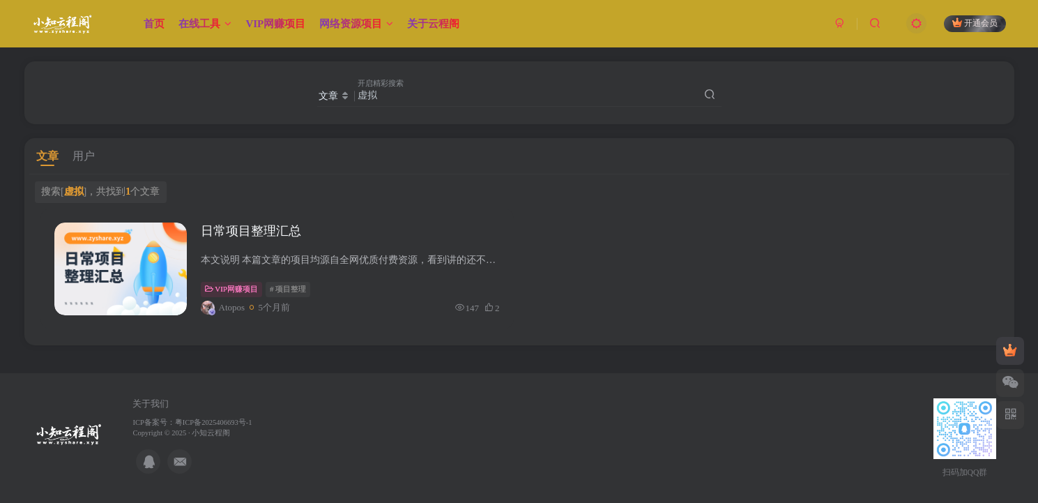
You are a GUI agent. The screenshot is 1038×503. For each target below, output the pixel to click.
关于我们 (150, 403)
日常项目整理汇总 (251, 231)
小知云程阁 (211, 433)
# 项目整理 (288, 289)
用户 (83, 156)
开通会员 (975, 22)
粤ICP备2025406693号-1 (213, 422)
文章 (47, 156)
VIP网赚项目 (231, 289)
